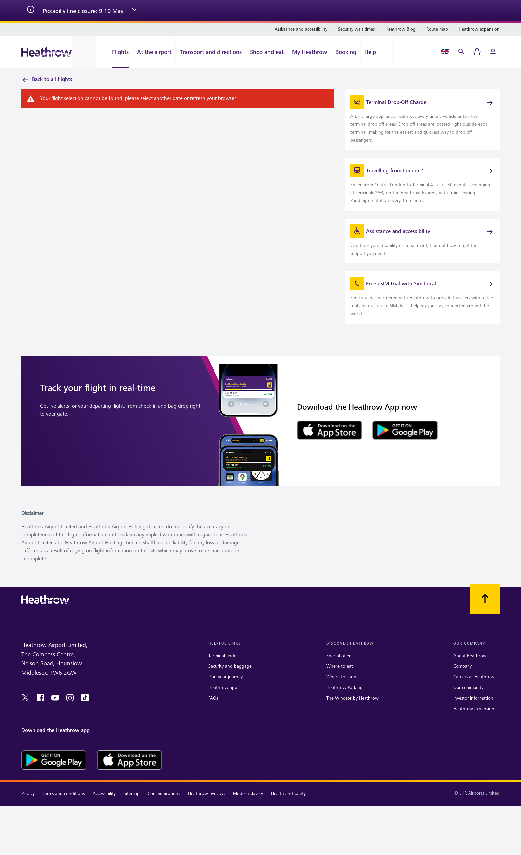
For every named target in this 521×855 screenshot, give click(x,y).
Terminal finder (223, 676)
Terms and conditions (64, 813)
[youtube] (55, 718)
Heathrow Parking (344, 708)
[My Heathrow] (309, 52)
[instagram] (70, 718)
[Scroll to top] (485, 619)
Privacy (28, 813)
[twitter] (25, 718)
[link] (422, 124)
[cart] (477, 51)
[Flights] (114, 52)
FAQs (213, 719)
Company (462, 687)
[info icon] (31, 10)
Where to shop (341, 697)
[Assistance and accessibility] (301, 29)
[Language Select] (445, 51)
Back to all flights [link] (46, 80)
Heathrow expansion (473, 729)
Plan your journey (225, 697)
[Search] (461, 51)
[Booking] (345, 52)
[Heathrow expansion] (479, 29)
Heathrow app (222, 708)
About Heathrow (470, 676)
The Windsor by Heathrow (352, 719)
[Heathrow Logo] (46, 52)
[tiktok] (85, 718)
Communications (164, 813)
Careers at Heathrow (473, 697)
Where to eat (339, 687)
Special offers (339, 676)
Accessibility (104, 813)
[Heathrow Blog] (400, 29)
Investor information (473, 719)
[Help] (376, 52)
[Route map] (437, 29)
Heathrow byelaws (206, 813)
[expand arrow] (134, 10)
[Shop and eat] (267, 52)
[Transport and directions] (211, 52)
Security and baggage (230, 687)
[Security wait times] (356, 29)
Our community (468, 708)
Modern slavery (248, 813)
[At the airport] (154, 52)
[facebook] (40, 718)
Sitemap (132, 813)
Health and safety (288, 813)
